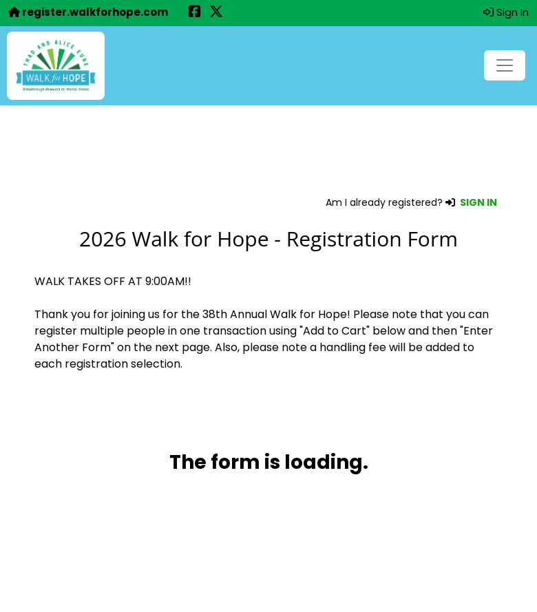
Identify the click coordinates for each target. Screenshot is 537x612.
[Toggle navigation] (504, 65)
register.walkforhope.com (88, 12)
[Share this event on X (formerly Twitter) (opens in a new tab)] (216, 13)
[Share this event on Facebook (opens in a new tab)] (195, 13)
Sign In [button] (506, 12)
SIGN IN (478, 202)
